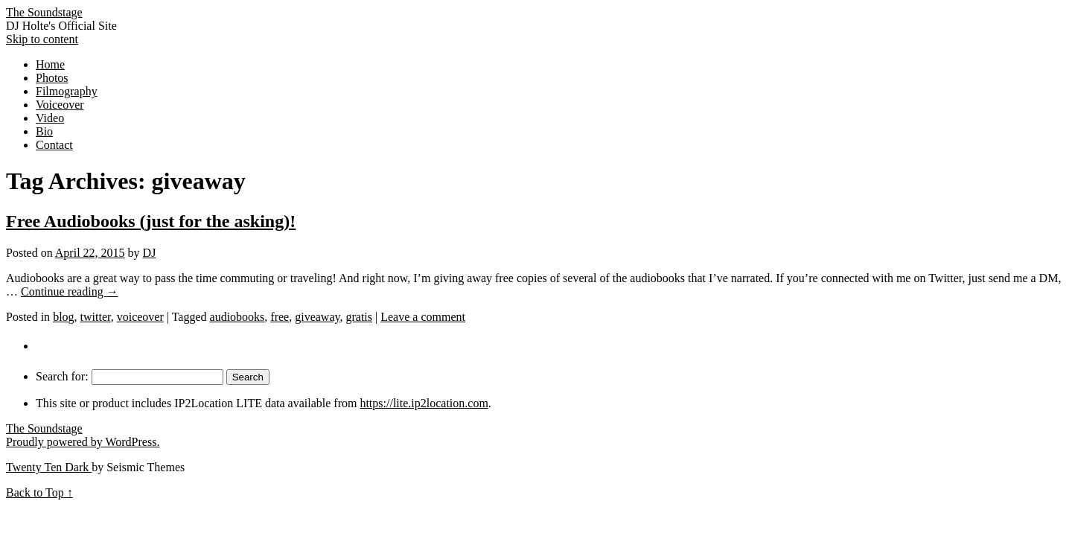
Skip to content (42, 39)
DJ (149, 252)
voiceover (140, 316)
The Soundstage (44, 12)
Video (50, 118)
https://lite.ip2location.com (424, 403)
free (279, 316)
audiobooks (237, 316)
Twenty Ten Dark (49, 467)
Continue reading (69, 291)
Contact (54, 144)
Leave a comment (422, 316)
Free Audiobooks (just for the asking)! (151, 221)
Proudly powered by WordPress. (82, 442)
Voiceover (60, 104)
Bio (44, 131)
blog (63, 316)
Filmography (67, 91)
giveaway (317, 316)
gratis (358, 316)
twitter (95, 316)
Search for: (62, 376)
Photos (52, 77)
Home (50, 64)
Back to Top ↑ (39, 492)
